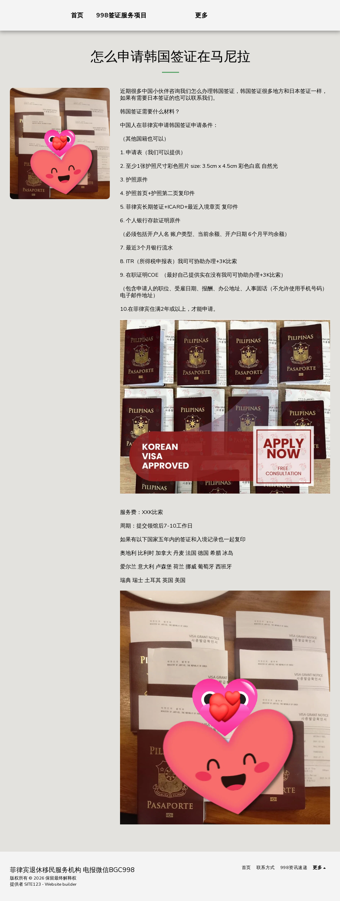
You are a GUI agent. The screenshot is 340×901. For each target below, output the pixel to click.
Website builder (61, 884)
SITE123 (32, 884)
